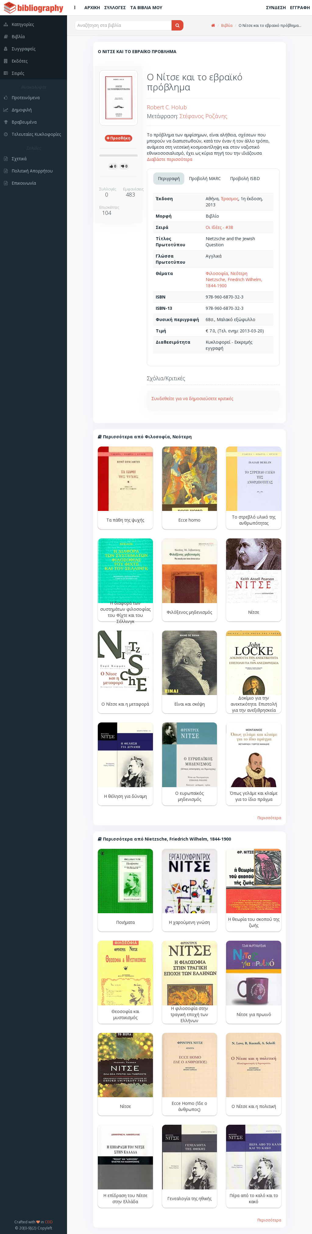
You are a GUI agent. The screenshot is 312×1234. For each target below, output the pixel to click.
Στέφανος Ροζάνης (203, 116)
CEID (49, 1221)
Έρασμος (229, 198)
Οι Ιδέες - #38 (219, 227)
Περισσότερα (269, 817)
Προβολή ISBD (245, 178)
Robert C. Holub (167, 107)
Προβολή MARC (205, 178)
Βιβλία (226, 25)
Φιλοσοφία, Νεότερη (226, 273)
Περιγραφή (169, 178)
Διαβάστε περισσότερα (169, 159)
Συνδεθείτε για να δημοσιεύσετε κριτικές (192, 398)
